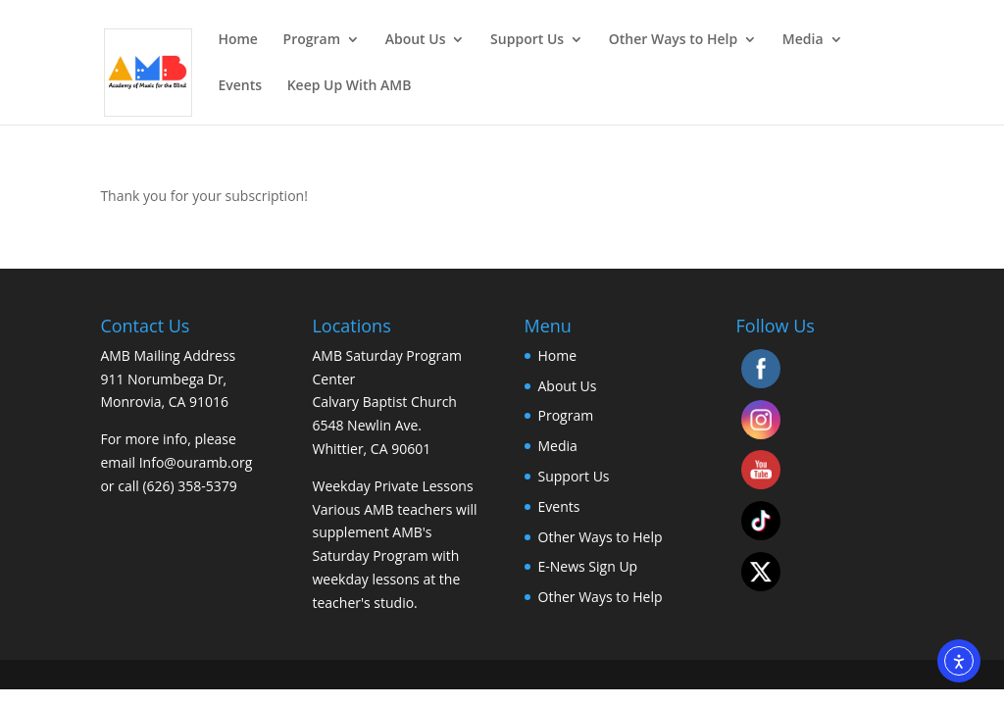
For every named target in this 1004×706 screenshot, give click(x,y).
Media (803, 40)
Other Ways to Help (673, 40)
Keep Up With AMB (349, 86)
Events (240, 86)
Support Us (527, 40)
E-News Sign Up (588, 566)
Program (311, 40)
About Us (415, 40)
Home (238, 40)
